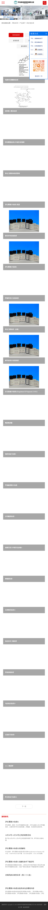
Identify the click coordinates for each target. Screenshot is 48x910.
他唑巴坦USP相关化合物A (13, 547)
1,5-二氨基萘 (9, 766)
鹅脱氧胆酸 (8, 423)
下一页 (24, 806)
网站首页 (15, 23)
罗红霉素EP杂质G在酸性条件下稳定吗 (19, 862)
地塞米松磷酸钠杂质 (11, 80)
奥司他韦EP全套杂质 (12, 360)
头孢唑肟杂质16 (10, 610)
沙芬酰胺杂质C (10, 516)
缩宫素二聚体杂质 (11, 111)
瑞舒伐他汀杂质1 (10, 454)
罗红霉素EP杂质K (11, 267)
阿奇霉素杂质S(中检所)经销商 (14, 142)
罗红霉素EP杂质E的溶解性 (15, 848)
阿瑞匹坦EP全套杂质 (12, 298)
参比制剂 (24, 46)
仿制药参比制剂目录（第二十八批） (18, 875)
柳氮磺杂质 (8, 579)
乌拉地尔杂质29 (10, 703)
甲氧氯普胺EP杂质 (11, 485)
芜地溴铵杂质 (9, 672)
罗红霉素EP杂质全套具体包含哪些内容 (19, 888)
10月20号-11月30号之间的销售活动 (18, 835)
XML (35, 904)
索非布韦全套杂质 (11, 236)
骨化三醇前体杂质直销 (12, 173)
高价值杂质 (30, 23)
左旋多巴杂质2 (10, 734)
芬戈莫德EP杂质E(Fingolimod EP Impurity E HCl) (21, 391)
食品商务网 (26, 907)
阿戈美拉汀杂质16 (11, 797)
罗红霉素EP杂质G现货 (12, 204)
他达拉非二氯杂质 (11, 641)
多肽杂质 (16, 40)
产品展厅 (22, 23)
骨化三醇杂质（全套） (12, 329)
